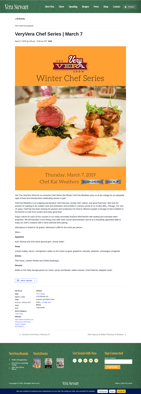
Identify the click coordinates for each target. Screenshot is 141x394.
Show (61, 7)
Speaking (73, 7)
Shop (105, 7)
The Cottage (40, 294)
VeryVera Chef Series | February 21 (35, 334)
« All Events (20, 19)
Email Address (110, 358)
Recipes (85, 7)
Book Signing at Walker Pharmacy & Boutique (106, 334)
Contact (116, 7)
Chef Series (19, 314)
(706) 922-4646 (126, 383)
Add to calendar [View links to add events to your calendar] (26, 280)
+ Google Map (46, 302)
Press (96, 7)
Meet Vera (49, 7)
